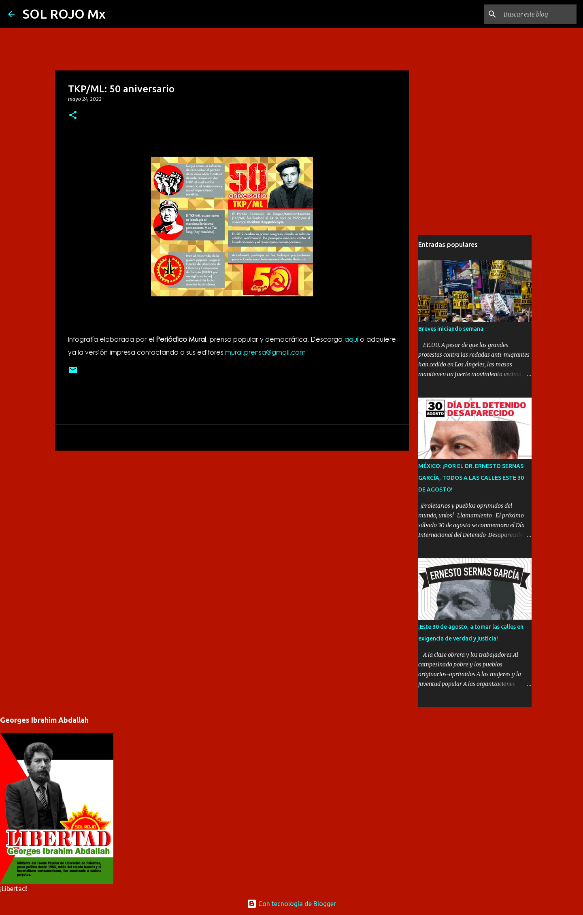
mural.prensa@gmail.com (265, 352)
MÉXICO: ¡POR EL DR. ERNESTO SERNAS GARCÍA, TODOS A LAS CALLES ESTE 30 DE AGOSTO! (471, 478)
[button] (73, 115)
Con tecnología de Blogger (291, 903)
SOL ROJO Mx (64, 13)
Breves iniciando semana (450, 329)
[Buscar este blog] (534, 14)
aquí (351, 339)
